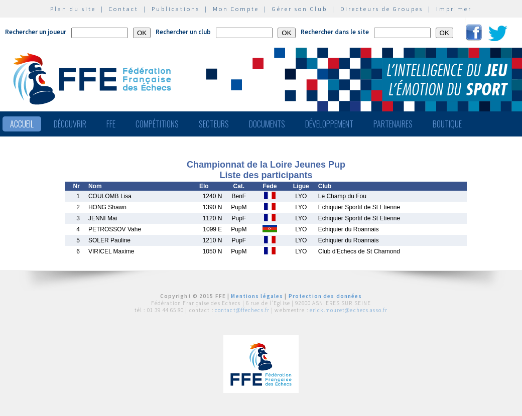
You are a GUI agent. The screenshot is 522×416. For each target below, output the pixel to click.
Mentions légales (257, 296)
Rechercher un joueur (35, 32)
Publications (176, 9)
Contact (124, 9)
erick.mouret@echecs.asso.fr (348, 310)
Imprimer (454, 9)
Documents (267, 124)
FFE (110, 124)
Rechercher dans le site (335, 32)
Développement (329, 124)
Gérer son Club (299, 9)
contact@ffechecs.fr (242, 310)
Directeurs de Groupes (381, 9)
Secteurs (214, 124)
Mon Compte (236, 9)
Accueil (22, 124)
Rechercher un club (183, 32)
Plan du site (73, 9)
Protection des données (325, 296)
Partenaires (393, 124)
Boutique (447, 124)
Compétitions (157, 124)
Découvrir (70, 124)
